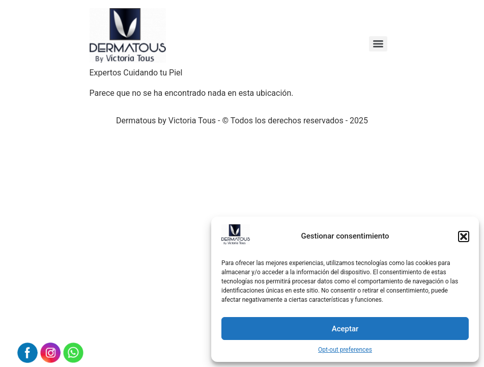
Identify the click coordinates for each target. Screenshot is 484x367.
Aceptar (345, 328)
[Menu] (378, 43)
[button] (464, 236)
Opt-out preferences (345, 349)
